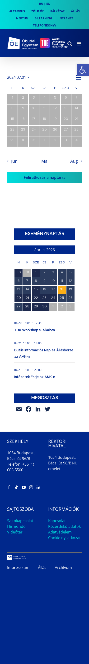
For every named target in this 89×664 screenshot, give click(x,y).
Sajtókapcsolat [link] (20, 520)
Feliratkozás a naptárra (45, 177)
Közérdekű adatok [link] (64, 526)
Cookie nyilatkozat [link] (64, 537)
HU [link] (41, 4)
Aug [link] (74, 161)
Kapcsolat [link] (57, 520)
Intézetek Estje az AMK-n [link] (34, 377)
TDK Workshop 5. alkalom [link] (34, 330)
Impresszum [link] (18, 567)
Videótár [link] (15, 532)
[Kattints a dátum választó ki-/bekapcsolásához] (19, 77)
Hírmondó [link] (16, 526)
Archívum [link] (63, 567)
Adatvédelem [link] (60, 532)
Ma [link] (44, 161)
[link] (83, 70)
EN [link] (48, 4)
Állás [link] (42, 567)
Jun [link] (14, 161)
